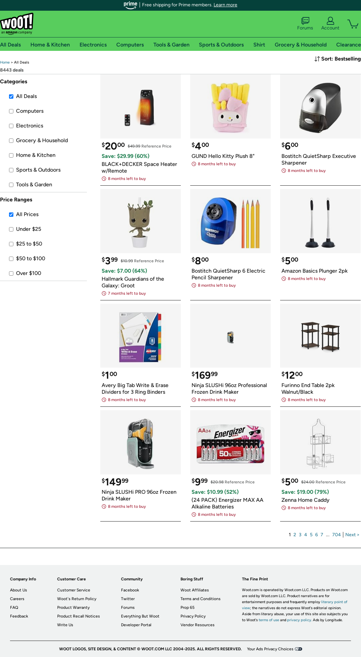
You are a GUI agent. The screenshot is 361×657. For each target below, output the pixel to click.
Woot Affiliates (194, 590)
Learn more (225, 5)
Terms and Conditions (200, 598)
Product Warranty (73, 607)
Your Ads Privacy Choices (270, 649)
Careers (17, 598)
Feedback (19, 616)
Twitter (128, 598)
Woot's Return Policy (76, 598)
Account (330, 24)
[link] (5, 62)
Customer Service (73, 590)
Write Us (65, 625)
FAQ (14, 607)
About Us (18, 590)
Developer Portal (136, 625)
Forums (305, 24)
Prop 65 (187, 607)
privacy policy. (299, 620)
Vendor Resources (197, 625)
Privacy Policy (193, 616)
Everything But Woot (140, 616)
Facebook (130, 590)
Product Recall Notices (78, 616)
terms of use (269, 620)
